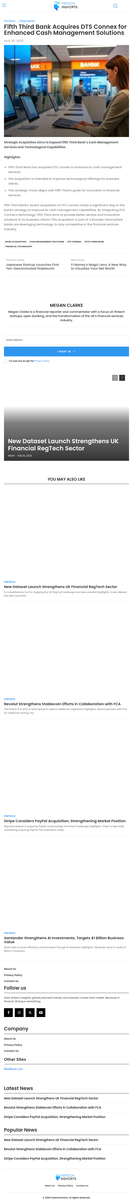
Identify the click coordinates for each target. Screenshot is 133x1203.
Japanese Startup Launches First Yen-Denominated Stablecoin (32, 266)
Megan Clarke (66, 305)
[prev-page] (115, 378)
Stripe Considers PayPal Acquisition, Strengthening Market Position (65, 820)
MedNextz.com (13, 1069)
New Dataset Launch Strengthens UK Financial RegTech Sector (63, 445)
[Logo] (66, 6)
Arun (11, 455)
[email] (66, 340)
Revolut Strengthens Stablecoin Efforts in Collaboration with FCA (62, 703)
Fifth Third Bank (94, 241)
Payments (27, 21)
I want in (66, 351)
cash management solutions (47, 241)
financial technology (18, 246)
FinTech (10, 21)
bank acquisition (15, 241)
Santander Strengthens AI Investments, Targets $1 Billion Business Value (64, 939)
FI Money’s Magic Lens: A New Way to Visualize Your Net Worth (99, 266)
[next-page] (122, 378)
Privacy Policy (42, 361)
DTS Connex (74, 241)
